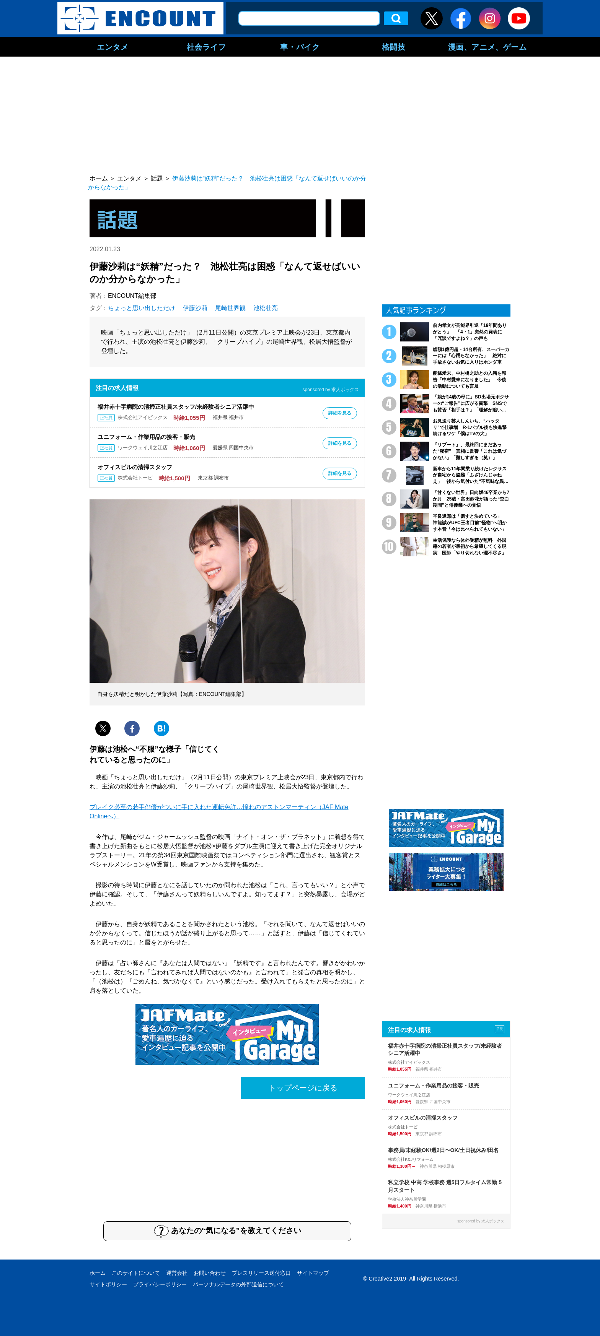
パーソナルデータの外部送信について (238, 1284)
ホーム (98, 1273)
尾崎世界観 (230, 308)
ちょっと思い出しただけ (141, 308)
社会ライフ (206, 46)
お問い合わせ (210, 1273)
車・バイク (300, 46)
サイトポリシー (108, 1284)
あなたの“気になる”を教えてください (227, 1231)
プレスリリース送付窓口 (261, 1273)
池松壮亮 (265, 308)
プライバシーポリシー (160, 1284)
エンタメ (112, 46)
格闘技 (394, 46)
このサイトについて (136, 1273)
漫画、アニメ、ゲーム (487, 46)
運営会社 (177, 1273)
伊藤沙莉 (195, 308)
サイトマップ (313, 1273)
